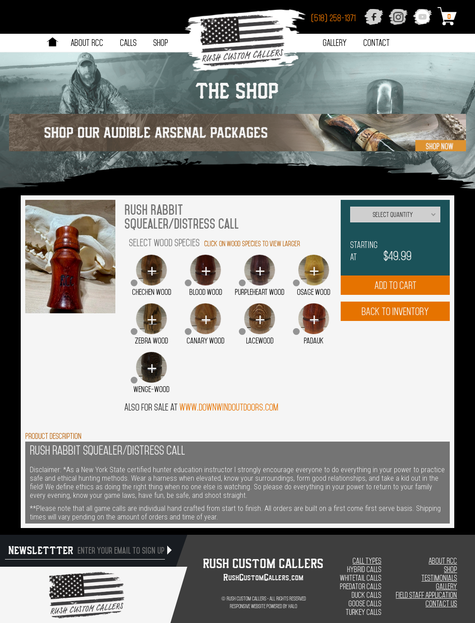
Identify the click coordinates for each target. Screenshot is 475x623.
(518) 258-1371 (333, 18)
